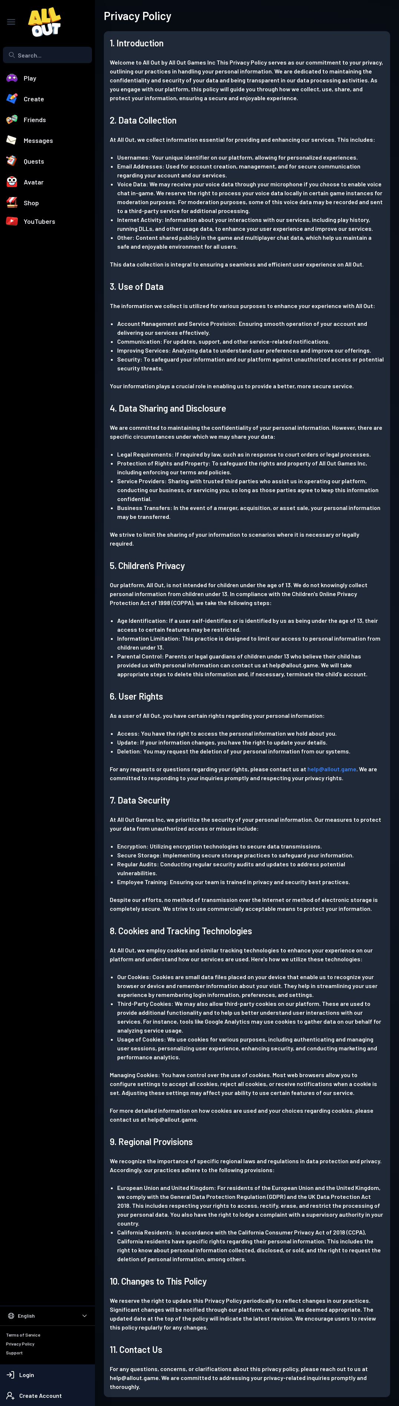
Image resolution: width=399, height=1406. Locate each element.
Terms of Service (23, 1334)
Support (14, 1352)
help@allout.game (331, 768)
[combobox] (47, 55)
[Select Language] (47, 1315)
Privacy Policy (20, 1343)
